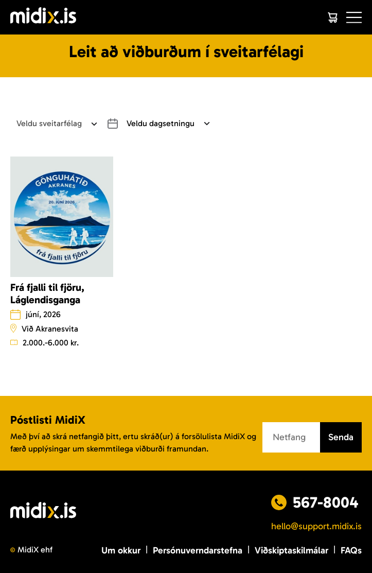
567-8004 (326, 502)
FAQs (351, 550)
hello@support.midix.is (316, 526)
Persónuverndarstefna (197, 550)
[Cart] (332, 17)
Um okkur (120, 550)
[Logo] (43, 17)
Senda (340, 437)
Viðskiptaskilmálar (291, 550)
